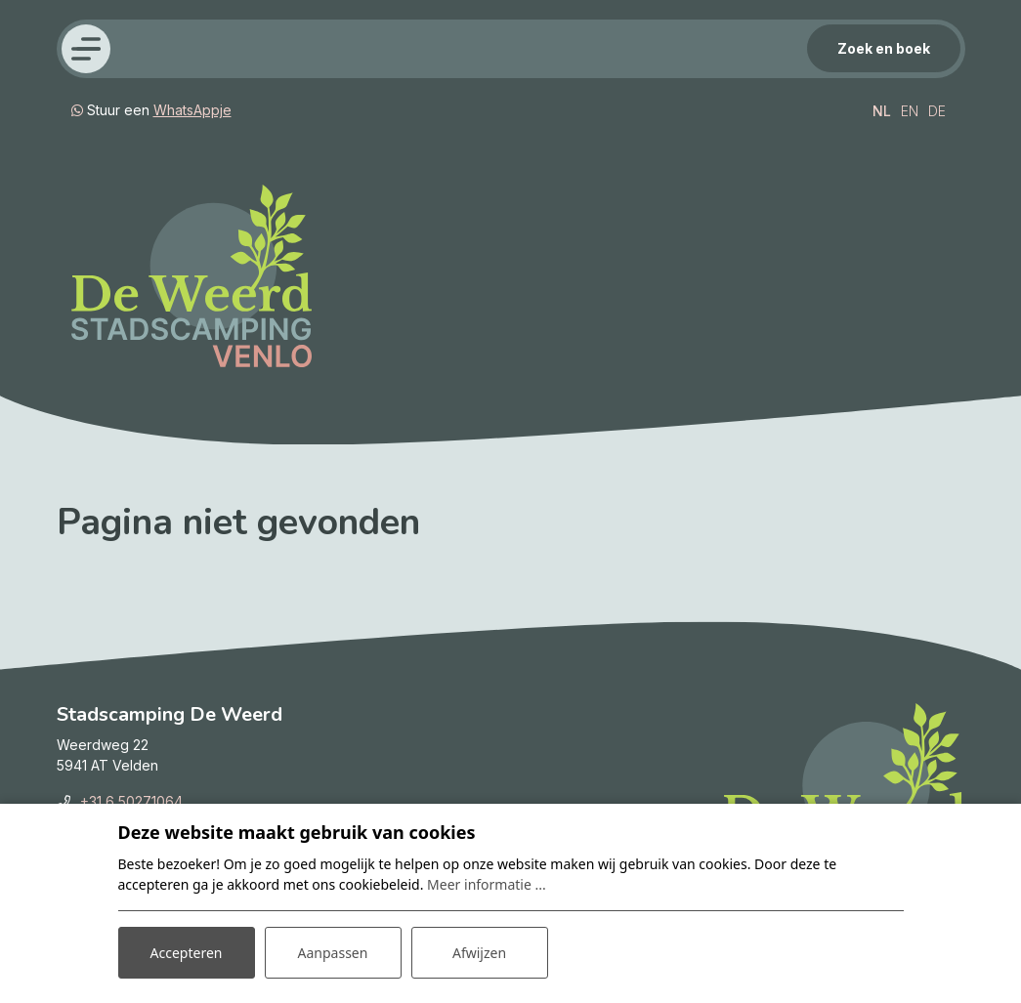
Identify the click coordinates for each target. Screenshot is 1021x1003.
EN (909, 111)
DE (937, 111)
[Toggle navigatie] (86, 48)
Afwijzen (479, 952)
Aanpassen (333, 952)
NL (881, 111)
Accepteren (186, 952)
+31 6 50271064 (131, 801)
